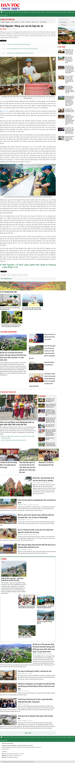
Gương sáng (33, 12)
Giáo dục (52, 12)
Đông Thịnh (32, 147)
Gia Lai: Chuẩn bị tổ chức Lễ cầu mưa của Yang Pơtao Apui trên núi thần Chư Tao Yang (69, 79)
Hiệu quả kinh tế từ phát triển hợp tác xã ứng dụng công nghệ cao (11, 325)
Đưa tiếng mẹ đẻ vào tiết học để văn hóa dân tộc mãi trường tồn (26, 606)
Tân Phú (15, 227)
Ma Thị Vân (5, 111)
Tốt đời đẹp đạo (43, 22)
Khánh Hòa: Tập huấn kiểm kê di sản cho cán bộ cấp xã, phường (69, 51)
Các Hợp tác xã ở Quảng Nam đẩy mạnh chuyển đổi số (20, 53)
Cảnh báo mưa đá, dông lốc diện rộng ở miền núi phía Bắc (69, 138)
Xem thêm (28, 733)
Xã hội (29, 12)
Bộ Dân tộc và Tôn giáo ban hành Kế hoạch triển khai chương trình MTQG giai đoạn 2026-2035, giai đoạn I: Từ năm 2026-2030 (69, 101)
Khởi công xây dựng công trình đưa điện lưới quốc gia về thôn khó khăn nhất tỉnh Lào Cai (69, 89)
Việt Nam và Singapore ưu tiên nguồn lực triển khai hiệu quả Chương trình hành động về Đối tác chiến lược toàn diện (36, 686)
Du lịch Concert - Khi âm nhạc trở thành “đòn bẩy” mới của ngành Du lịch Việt (51, 420)
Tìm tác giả (63, 25)
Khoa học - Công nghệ (45, 12)
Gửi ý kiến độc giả (6, 278)
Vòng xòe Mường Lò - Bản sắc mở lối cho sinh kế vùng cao (51, 406)
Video (4, 559)
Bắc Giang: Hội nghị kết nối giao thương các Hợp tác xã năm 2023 (31, 308)
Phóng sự (25, 12)
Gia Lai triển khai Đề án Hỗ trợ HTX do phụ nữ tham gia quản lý (22, 48)
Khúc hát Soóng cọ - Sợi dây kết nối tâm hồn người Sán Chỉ (45, 606)
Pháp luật (38, 12)
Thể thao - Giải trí (3, 15)
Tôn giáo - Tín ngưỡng (25, 22)
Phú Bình (25, 275)
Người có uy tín (34, 22)
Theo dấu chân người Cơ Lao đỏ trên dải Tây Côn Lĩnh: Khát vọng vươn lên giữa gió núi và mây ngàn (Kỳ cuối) (27, 467)
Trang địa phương (62, 12)
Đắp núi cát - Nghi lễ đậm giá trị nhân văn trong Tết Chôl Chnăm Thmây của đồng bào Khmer (51, 432)
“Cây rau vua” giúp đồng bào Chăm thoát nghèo (18, 44)
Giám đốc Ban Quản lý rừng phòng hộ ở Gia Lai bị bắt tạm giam (69, 60)
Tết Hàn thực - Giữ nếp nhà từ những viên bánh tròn (50, 400)
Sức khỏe (56, 12)
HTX (9, 275)
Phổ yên (20, 275)
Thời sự (4, 12)
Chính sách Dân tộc (15, 22)
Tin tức (34, 482)
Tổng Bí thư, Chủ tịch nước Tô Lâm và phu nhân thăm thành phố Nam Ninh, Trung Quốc (69, 130)
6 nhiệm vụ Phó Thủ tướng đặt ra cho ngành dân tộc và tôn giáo (8, 465)
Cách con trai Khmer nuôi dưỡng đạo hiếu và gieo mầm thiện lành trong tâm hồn (17, 423)
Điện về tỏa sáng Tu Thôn (24, 637)
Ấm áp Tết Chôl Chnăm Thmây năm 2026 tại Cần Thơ (13, 440)
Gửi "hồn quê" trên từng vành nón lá (50, 425)
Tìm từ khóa (63, 22)
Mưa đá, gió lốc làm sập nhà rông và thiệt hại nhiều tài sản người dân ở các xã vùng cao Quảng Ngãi (69, 69)
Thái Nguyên (3, 275)
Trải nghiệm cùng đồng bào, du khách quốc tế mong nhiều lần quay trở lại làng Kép (50, 412)
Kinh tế (21, 12)
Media (73, 12)
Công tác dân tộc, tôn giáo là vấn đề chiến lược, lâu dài (49, 337)
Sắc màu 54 (17, 12)
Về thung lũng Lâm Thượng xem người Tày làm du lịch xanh (51, 444)
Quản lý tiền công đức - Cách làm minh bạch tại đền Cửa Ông (12, 579)
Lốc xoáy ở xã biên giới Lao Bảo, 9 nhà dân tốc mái (34, 671)
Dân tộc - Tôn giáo (10, 12)
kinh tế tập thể (14, 275)
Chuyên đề (69, 12)
